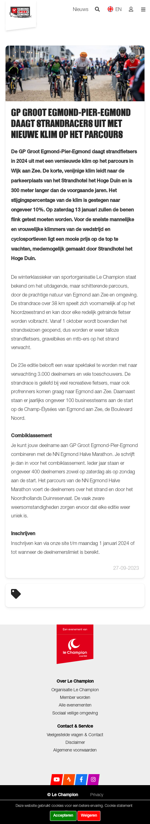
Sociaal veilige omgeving (75, 712)
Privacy (96, 794)
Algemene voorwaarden (75, 749)
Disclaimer (75, 742)
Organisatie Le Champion (75, 689)
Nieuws (80, 9)
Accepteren (63, 816)
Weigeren (89, 816)
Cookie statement (119, 805)
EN (114, 9)
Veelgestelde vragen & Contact (75, 734)
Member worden (75, 697)
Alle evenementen (75, 704)
